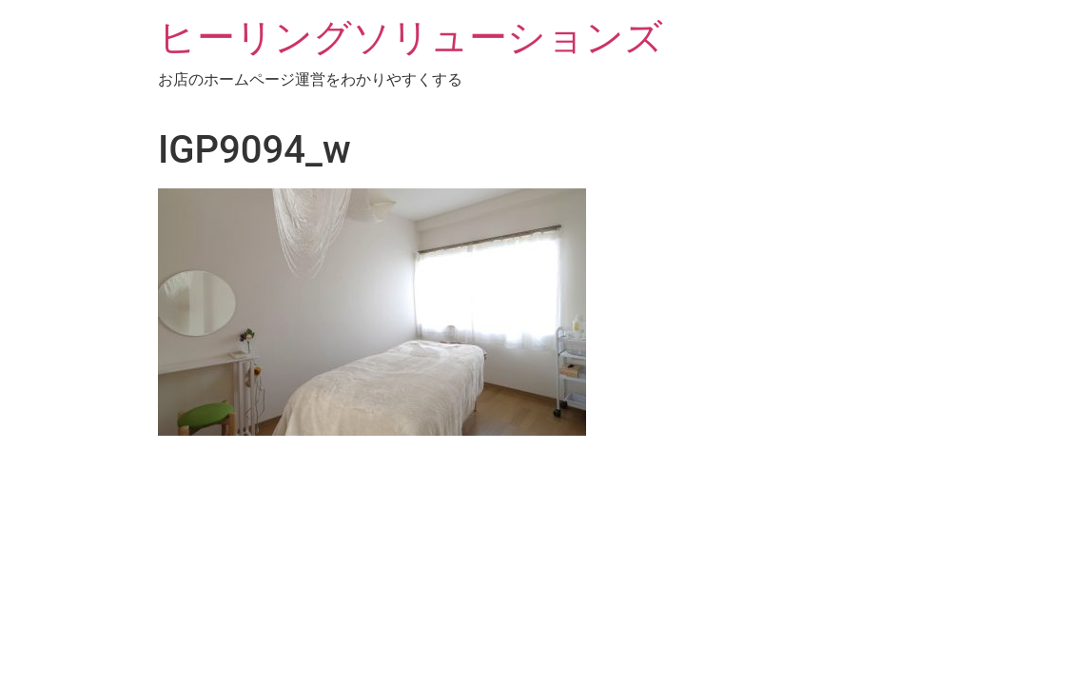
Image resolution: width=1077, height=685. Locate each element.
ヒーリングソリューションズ (410, 37)
